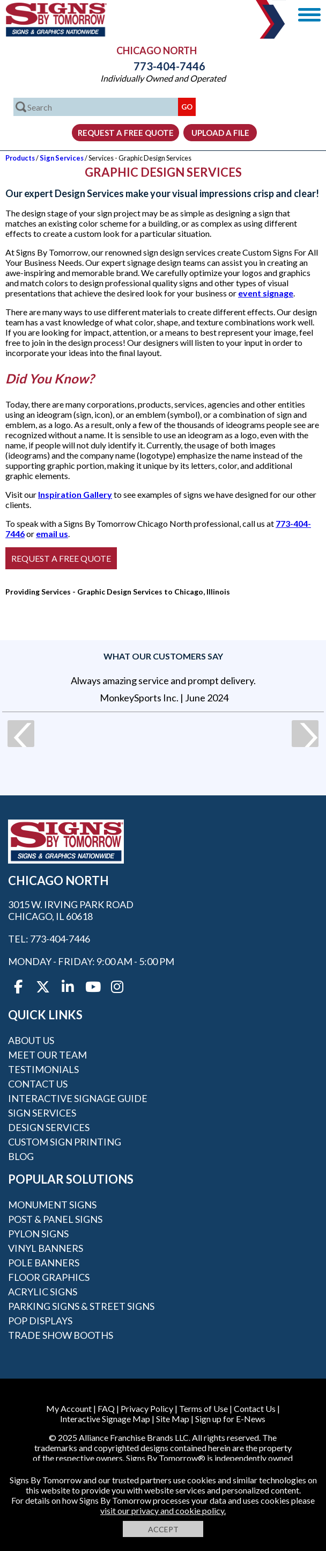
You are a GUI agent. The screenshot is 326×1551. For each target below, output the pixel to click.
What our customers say (163, 656)
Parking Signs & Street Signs (81, 1306)
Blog (21, 1156)
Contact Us (38, 1084)
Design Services (49, 1127)
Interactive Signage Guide (77, 1098)
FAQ (106, 1408)
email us (52, 533)
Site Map (172, 1419)
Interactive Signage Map (105, 1419)
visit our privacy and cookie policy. (163, 1510)
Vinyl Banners (45, 1248)
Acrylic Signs (42, 1292)
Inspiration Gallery (75, 494)
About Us (31, 1040)
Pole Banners (43, 1263)
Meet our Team (47, 1055)
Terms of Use (203, 1408)
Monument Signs (52, 1205)
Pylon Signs (38, 1234)
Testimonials (43, 1069)
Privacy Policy (147, 1408)
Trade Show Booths (60, 1335)
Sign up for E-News (230, 1419)
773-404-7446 (163, 66)
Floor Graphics (49, 1277)
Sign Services (62, 158)
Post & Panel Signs (55, 1219)
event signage (265, 293)
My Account (69, 1408)
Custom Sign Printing (64, 1142)
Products (20, 158)
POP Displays (40, 1321)
